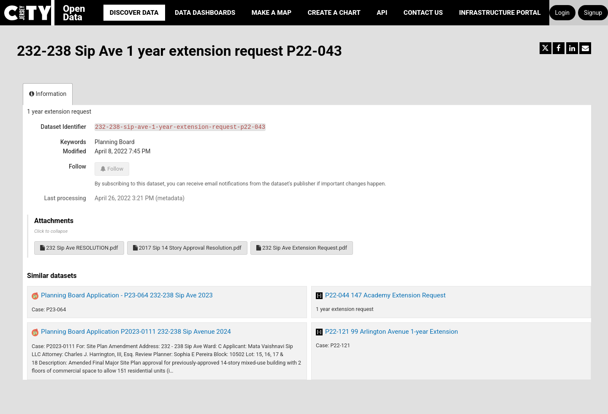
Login (562, 12)
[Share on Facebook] (559, 48)
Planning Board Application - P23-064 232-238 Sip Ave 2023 (127, 295)
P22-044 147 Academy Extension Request (385, 295)
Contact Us (423, 12)
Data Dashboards (205, 12)
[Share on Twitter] (545, 48)
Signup (593, 12)
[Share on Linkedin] (572, 48)
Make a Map (272, 12)
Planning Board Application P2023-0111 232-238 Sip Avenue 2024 (136, 331)
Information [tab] (47, 93)
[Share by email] (585, 48)
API (382, 12)
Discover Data (134, 12)
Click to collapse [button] (51, 231)
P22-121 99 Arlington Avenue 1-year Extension (391, 331)
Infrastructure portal (499, 12)
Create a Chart (334, 12)
